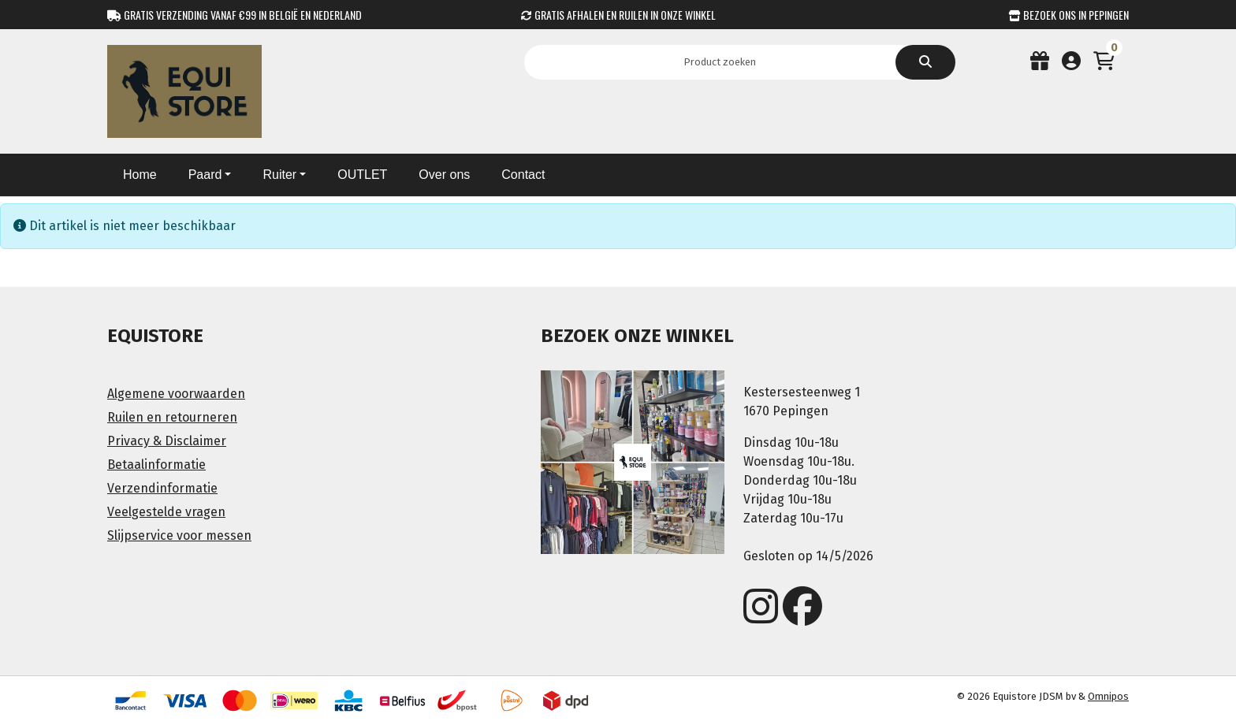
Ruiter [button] (279, 174)
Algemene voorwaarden (176, 393)
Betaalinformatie (156, 464)
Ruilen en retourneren (172, 417)
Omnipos (1108, 696)
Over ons (444, 174)
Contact (523, 174)
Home (140, 174)
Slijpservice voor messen (179, 535)
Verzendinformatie (162, 488)
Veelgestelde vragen (166, 511)
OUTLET (362, 174)
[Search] (724, 62)
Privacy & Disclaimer (166, 440)
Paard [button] (205, 174)
